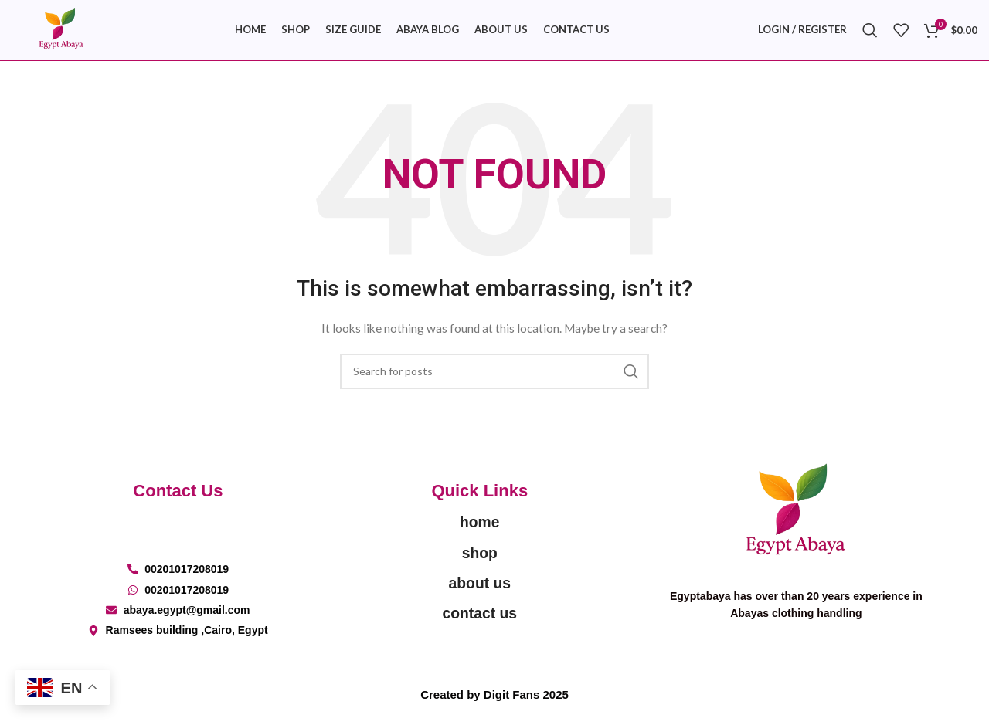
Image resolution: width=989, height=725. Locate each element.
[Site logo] (66, 33)
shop (479, 562)
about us (479, 592)
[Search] (870, 34)
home (479, 532)
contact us (479, 623)
